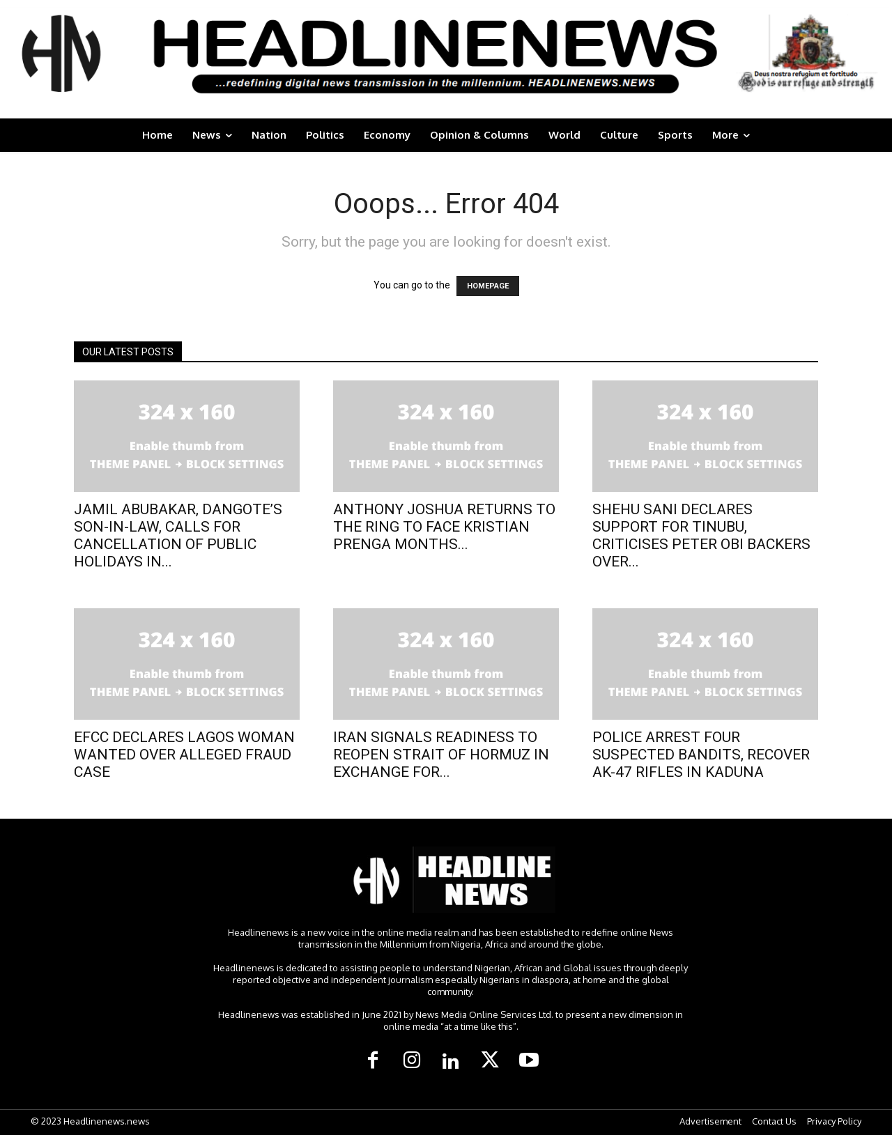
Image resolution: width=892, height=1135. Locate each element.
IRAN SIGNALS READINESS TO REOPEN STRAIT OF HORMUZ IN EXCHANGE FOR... (441, 754)
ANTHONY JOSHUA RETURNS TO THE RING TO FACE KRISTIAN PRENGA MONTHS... (444, 527)
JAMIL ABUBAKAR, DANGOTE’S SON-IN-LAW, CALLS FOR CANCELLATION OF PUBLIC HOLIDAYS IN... (178, 535)
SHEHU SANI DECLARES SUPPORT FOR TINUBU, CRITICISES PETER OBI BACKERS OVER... (701, 535)
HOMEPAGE (488, 286)
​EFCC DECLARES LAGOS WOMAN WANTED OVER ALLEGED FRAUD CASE (184, 754)
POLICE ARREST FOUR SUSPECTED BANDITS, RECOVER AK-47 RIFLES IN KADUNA (701, 754)
